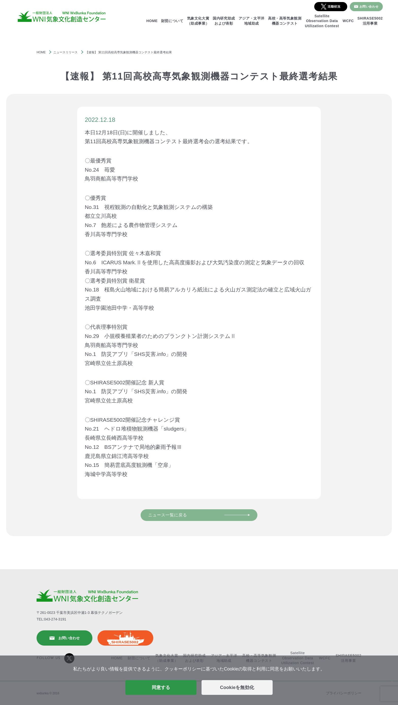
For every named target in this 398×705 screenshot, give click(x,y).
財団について (172, 21)
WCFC (348, 21)
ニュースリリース (65, 52)
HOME (151, 21)
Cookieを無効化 (237, 687)
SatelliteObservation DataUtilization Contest (322, 21)
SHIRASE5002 (125, 638)
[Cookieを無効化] (391, 680)
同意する (161, 687)
